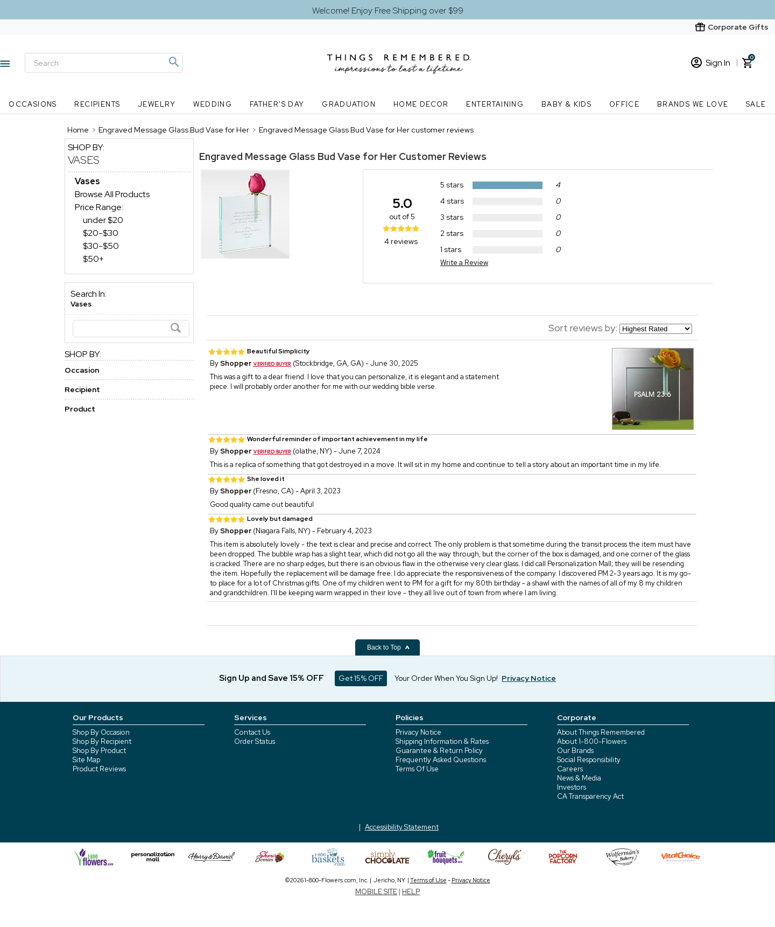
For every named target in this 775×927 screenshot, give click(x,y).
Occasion (82, 370)
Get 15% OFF (361, 678)
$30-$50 (101, 246)
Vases (84, 160)
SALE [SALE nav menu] (756, 104)
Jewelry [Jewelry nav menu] (157, 104)
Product (80, 409)
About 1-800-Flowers (591, 741)
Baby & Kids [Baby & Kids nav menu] (566, 104)
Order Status (254, 741)
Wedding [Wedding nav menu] (212, 104)
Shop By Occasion (101, 732)
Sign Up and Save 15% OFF (271, 678)
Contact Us (252, 732)
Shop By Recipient (102, 741)
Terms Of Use (417, 768)
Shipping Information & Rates (442, 741)
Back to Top (388, 647)
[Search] (104, 63)
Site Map (86, 759)
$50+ (93, 258)
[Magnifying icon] (173, 62)
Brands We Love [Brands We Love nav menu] (693, 104)
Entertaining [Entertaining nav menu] (495, 104)
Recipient (82, 389)
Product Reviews (99, 768)
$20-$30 (100, 233)
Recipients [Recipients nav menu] (97, 104)
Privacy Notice (418, 732)
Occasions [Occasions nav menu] (33, 104)
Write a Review (464, 262)
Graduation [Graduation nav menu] (349, 104)
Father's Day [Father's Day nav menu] (277, 104)
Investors (571, 787)
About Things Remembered (601, 732)
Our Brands (575, 750)
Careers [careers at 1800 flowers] (570, 768)
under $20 (103, 220)
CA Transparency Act (590, 796)
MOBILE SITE (376, 891)
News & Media (579, 778)
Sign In (710, 62)
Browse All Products (112, 194)
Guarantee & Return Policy (439, 750)
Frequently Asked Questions (441, 759)
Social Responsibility (589, 759)
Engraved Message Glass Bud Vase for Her (298, 156)
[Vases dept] (87, 181)
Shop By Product (99, 750)
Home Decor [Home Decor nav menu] (421, 104)
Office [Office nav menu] (624, 104)
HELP (411, 891)
